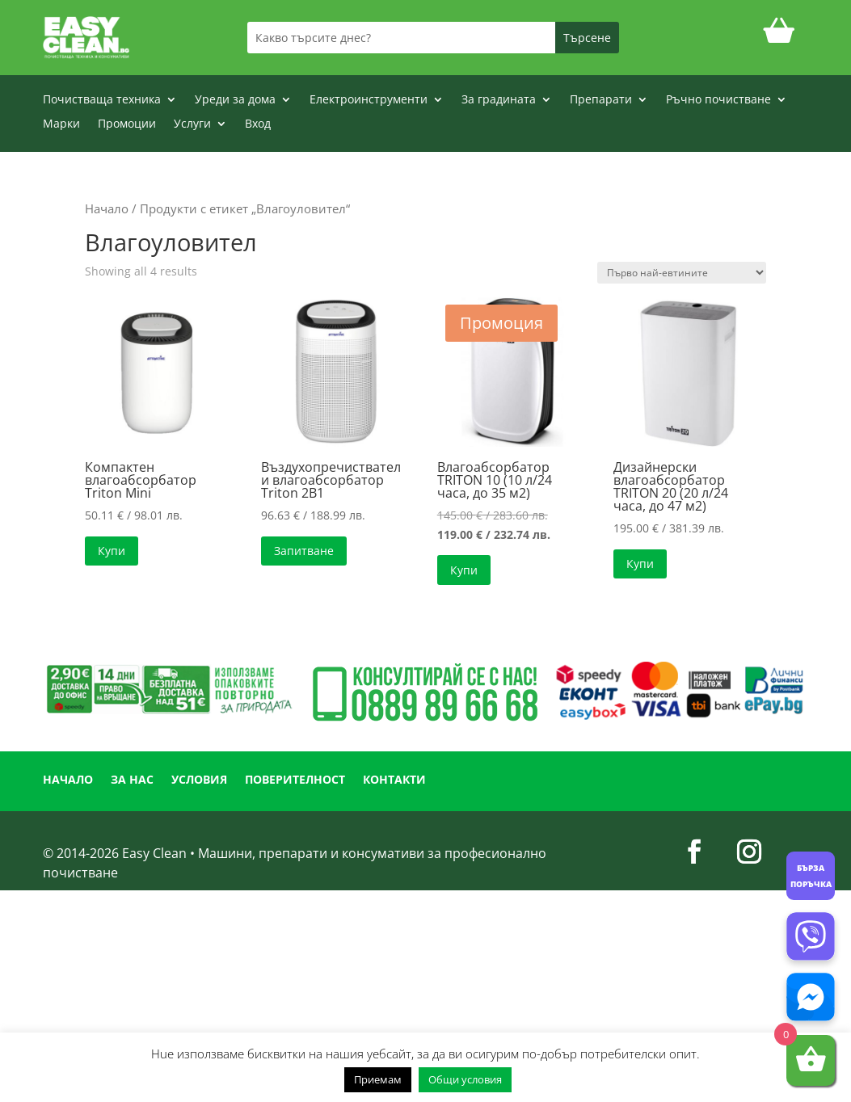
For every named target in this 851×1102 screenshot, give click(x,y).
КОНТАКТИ (394, 780)
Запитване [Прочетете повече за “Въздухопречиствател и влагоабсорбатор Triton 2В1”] (304, 550)
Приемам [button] (378, 1079)
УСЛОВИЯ (199, 780)
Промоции (127, 124)
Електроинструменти (369, 100)
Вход (258, 124)
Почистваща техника (102, 100)
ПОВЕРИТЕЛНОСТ (295, 780)
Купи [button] (111, 550)
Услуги (192, 124)
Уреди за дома (235, 100)
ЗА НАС (132, 780)
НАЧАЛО (68, 780)
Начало (106, 208)
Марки (61, 124)
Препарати (601, 100)
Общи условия (465, 1079)
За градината (498, 100)
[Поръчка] (681, 273)
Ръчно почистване (718, 100)
